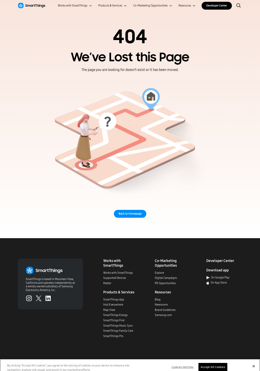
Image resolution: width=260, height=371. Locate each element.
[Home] (31, 6)
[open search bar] (238, 6)
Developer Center (216, 5)
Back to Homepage (130, 213)
